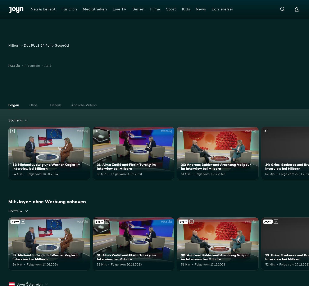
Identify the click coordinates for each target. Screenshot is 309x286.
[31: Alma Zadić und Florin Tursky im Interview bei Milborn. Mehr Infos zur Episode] (133, 153)
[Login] (297, 9)
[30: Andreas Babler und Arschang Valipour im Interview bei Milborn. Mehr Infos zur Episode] (218, 153)
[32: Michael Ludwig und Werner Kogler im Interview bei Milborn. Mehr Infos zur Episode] (49, 153)
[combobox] (18, 120)
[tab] (15, 105)
